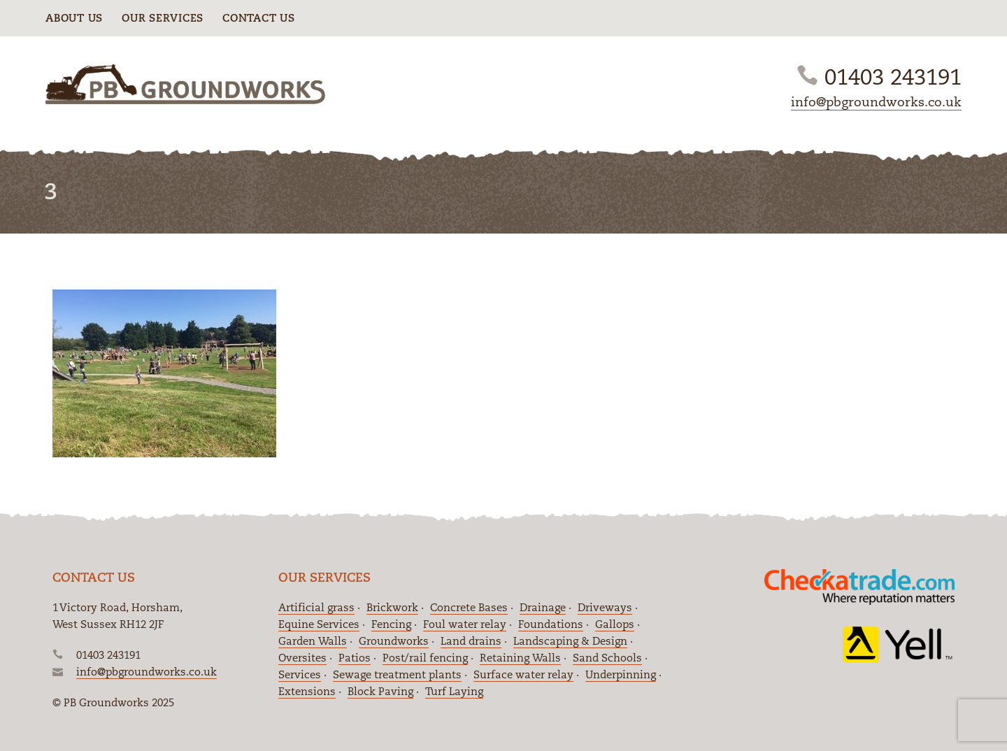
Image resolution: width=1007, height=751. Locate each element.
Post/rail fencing (425, 657)
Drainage (543, 607)
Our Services (162, 17)
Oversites (302, 657)
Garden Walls (312, 641)
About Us (74, 17)
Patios (354, 657)
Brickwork (392, 607)
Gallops (614, 624)
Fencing (391, 624)
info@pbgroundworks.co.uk (876, 102)
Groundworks (394, 641)
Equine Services (318, 624)
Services (299, 674)
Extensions (307, 691)
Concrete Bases (469, 607)
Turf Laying (454, 691)
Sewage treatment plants (397, 674)
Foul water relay (464, 624)
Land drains (471, 641)
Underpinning (620, 674)
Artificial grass (316, 607)
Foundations (550, 624)
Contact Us (258, 17)
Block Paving (380, 691)
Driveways (605, 607)
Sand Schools (607, 657)
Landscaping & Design (570, 641)
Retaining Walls (520, 657)
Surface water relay (523, 674)
